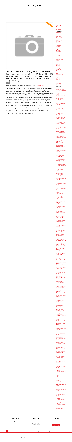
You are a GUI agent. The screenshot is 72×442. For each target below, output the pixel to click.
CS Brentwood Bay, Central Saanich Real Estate (60, 114)
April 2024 (58, 65)
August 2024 (58, 60)
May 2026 (58, 33)
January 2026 (59, 38)
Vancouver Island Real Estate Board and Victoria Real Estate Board (36, 437)
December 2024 (59, 55)
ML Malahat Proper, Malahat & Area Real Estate (60, 217)
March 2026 (58, 36)
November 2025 (59, 41)
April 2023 (58, 80)
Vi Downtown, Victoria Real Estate (14, 81)
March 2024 (58, 66)
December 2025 (59, 40)
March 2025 (58, 51)
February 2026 (59, 37)
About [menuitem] (50, 9)
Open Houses (58, 26)
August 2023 (58, 75)
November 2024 (59, 56)
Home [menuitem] (21, 9)
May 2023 (58, 79)
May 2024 (58, 64)
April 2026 (58, 35)
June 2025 (58, 47)
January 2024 (59, 69)
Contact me (56, 425)
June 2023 (58, 78)
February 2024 (59, 68)
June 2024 (58, 63)
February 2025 (59, 52)
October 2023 (58, 73)
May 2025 (58, 49)
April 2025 (58, 50)
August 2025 (58, 45)
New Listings (58, 25)
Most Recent (58, 32)
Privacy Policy (52, 431)
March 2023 (58, 82)
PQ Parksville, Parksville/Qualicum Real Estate (61, 259)
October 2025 (58, 42)
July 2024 (58, 61)
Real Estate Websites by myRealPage (60, 431)
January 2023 (59, 84)
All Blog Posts (58, 24)
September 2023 (59, 74)
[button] (11, 421)
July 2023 (58, 77)
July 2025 (58, 46)
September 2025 (59, 44)
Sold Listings (58, 29)
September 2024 (59, 59)
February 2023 (59, 83)
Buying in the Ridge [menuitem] (28, 9)
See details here (40, 85)
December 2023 (59, 70)
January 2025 (59, 54)
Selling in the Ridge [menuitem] (38, 9)
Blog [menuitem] (46, 9)
